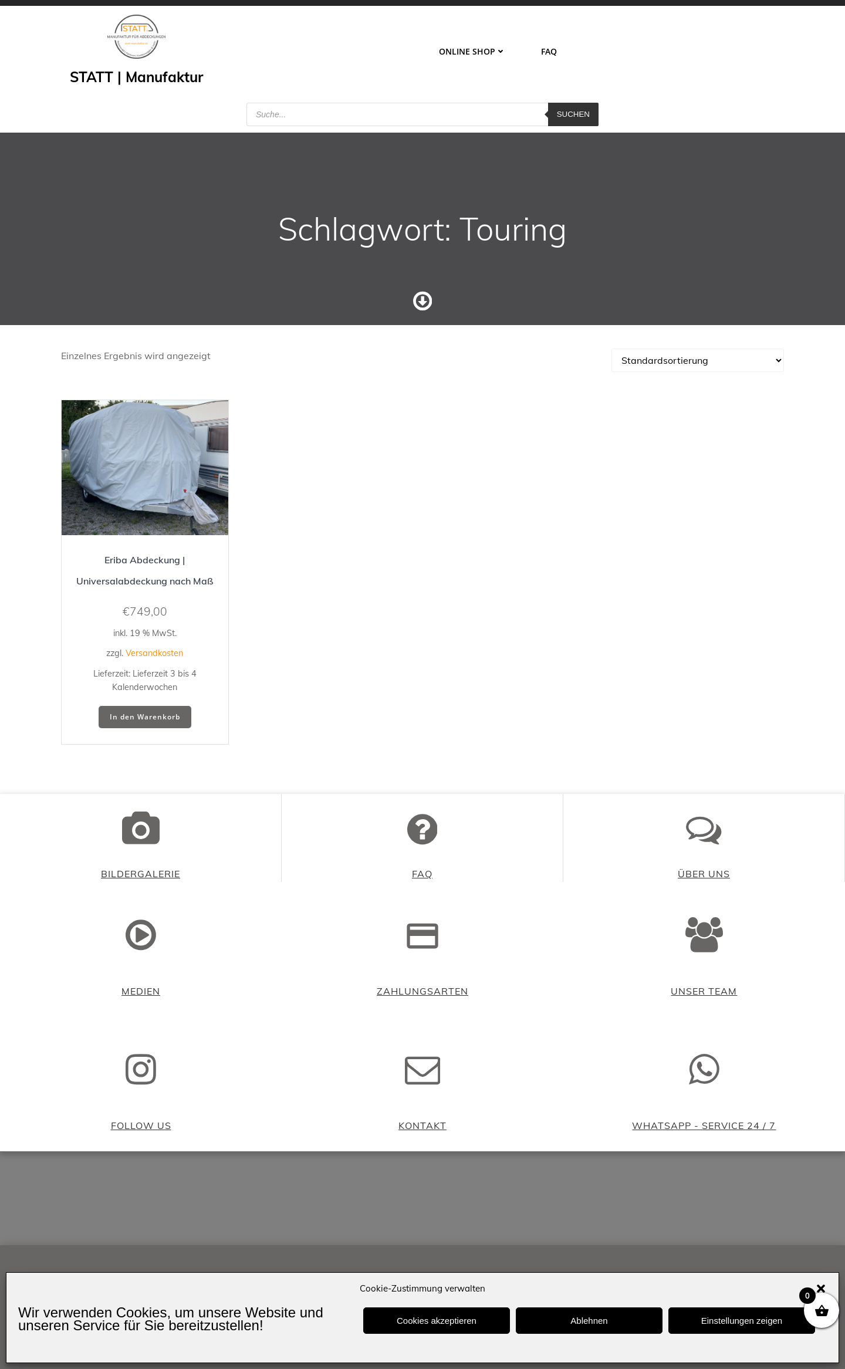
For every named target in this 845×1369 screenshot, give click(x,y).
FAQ (549, 51)
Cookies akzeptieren (436, 1321)
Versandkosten (154, 653)
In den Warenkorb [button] (145, 717)
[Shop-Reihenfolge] (697, 360)
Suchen (573, 114)
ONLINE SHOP (472, 51)
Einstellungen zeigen (741, 1321)
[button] (821, 1288)
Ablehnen (588, 1321)
